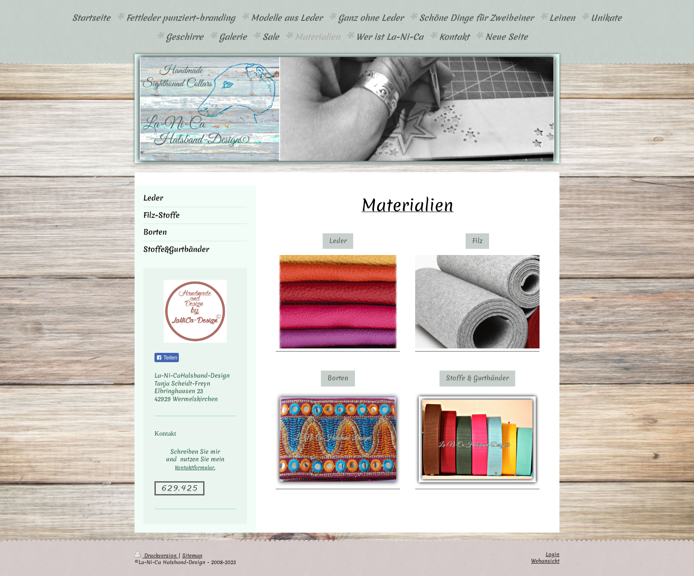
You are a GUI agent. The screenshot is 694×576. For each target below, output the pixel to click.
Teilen (166, 358)
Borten (338, 378)
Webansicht (545, 560)
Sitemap (192, 555)
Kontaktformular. (195, 467)
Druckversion (156, 555)
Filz (477, 240)
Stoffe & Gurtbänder (477, 378)
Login (552, 554)
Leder (338, 240)
